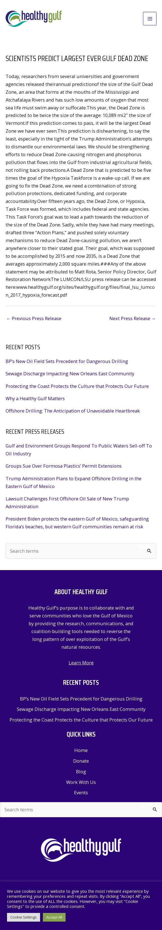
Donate (81, 763)
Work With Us (81, 784)
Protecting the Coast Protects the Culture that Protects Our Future (77, 388)
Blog (81, 773)
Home (81, 752)
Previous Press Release (33, 320)
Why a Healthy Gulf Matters (35, 400)
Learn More (81, 664)
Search (145, 547)
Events (81, 794)
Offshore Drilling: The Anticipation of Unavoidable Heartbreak (73, 412)
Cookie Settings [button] (23, 917)
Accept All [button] (54, 917)
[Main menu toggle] (150, 19)
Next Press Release (132, 320)
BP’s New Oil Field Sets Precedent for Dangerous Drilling (67, 363)
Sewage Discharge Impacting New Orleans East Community (70, 375)
